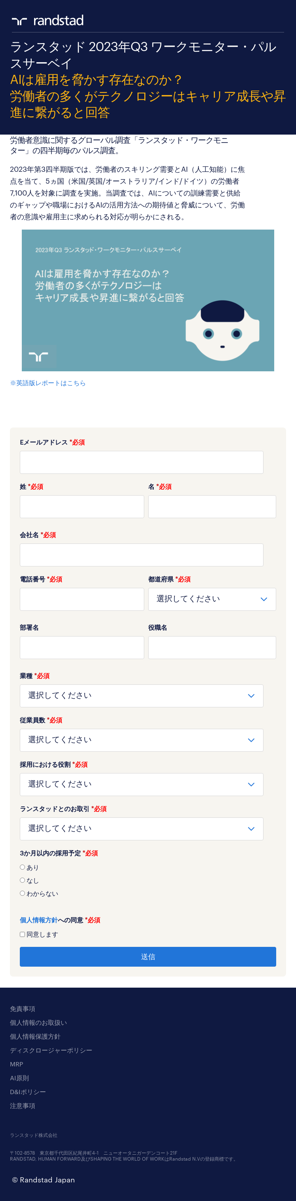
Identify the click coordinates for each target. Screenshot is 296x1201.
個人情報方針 (39, 920)
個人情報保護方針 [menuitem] (35, 1036)
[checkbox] (148, 880)
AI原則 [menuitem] (19, 1077)
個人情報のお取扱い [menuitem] (38, 1022)
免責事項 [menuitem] (22, 1008)
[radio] (148, 867)
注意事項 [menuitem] (22, 1105)
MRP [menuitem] (16, 1064)
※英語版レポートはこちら (48, 382)
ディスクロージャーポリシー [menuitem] (51, 1050)
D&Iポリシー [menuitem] (28, 1091)
